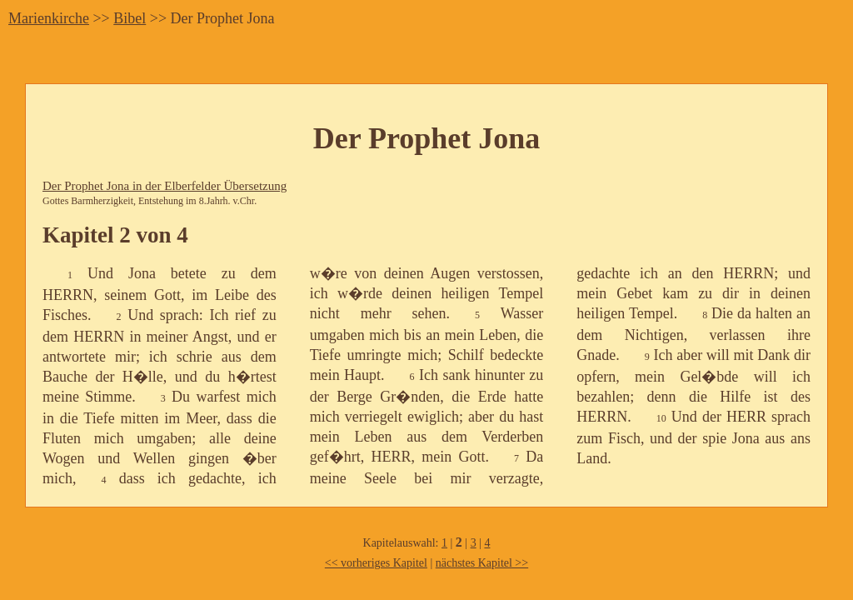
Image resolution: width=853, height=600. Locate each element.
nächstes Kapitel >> (482, 563)
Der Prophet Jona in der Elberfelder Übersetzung (164, 185)
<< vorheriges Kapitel (376, 563)
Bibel (129, 18)
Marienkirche (48, 18)
